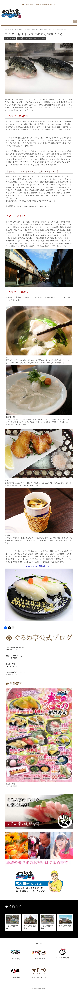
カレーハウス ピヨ (39, 977)
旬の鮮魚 (43, 38)
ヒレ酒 (25, 38)
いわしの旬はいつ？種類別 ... (16, 647)
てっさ (6, 38)
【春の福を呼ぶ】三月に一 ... (16, 672)
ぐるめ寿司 (15, 959)
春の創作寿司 (10, 664)
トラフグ (19, 38)
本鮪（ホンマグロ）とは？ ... (16, 656)
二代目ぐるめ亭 (39, 959)
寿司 (35, 38)
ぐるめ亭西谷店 (65, 926)
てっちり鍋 (13, 38)
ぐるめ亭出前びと (62, 958)
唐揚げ (30, 38)
